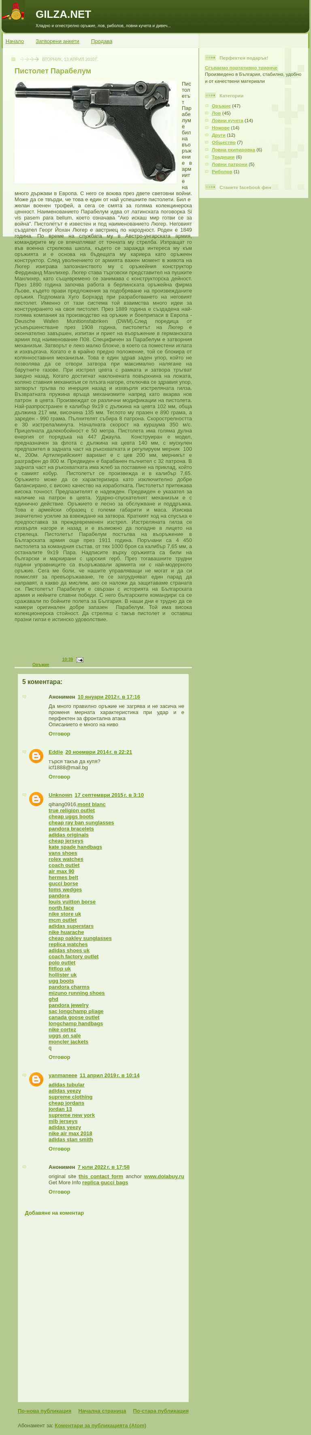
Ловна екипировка (233, 149)
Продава (101, 41)
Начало (15, 41)
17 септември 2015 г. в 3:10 (109, 795)
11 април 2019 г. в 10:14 (110, 1075)
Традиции (223, 156)
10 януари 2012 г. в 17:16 (109, 697)
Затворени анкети (57, 41)
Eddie (56, 752)
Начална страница (102, 1411)
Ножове (221, 127)
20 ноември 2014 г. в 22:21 (98, 752)
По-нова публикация (44, 1411)
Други (219, 135)
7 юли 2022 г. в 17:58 (104, 1167)
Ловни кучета (227, 120)
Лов (216, 113)
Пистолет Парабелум (53, 71)
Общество (224, 142)
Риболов (222, 171)
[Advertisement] (106, 644)
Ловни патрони (229, 164)
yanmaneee (63, 1075)
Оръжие (40, 665)
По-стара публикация (161, 1411)
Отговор (59, 734)
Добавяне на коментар (54, 1213)
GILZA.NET (63, 14)
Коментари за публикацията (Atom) (100, 1425)
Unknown (60, 795)
